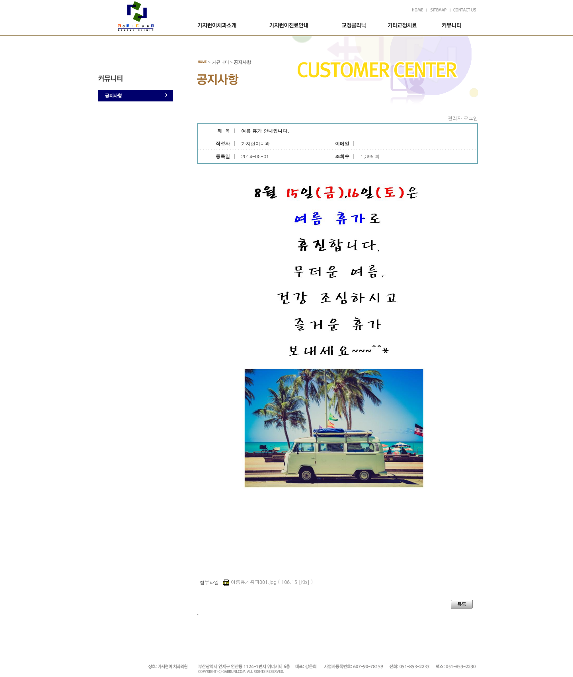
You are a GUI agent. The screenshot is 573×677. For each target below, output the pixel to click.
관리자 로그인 (463, 118)
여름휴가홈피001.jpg (268, 581)
